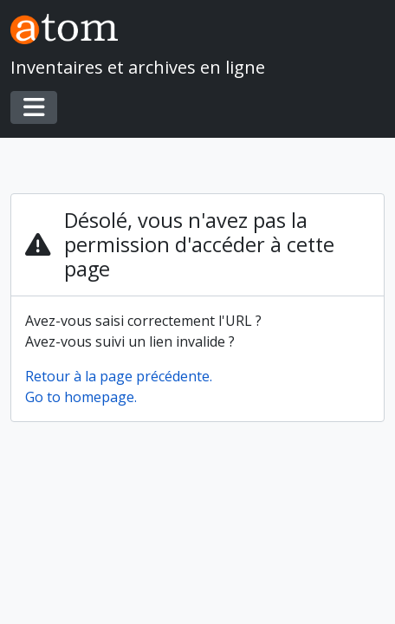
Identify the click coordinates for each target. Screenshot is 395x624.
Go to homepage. (81, 396)
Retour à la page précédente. (118, 376)
